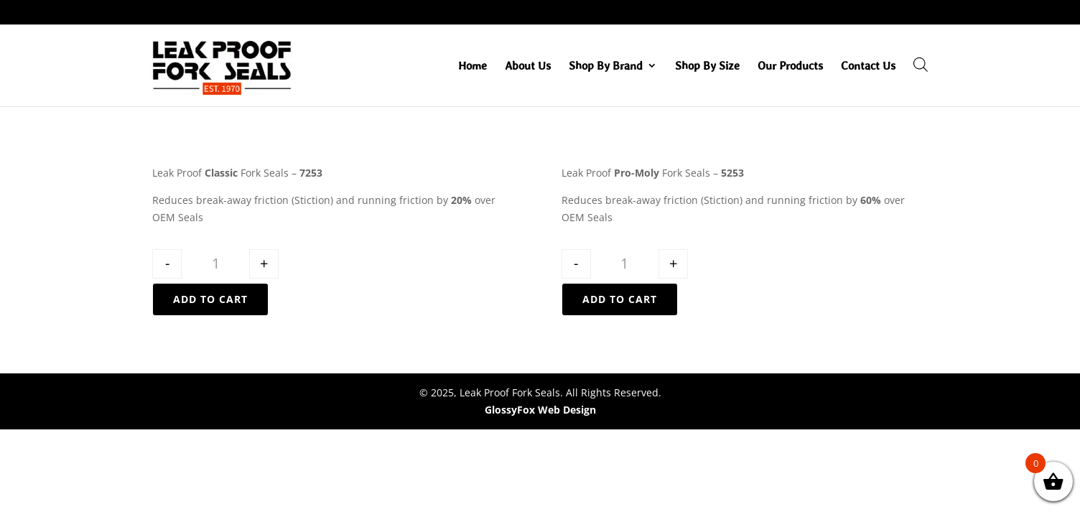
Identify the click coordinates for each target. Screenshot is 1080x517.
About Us (528, 66)
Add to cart (210, 299)
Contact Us (868, 66)
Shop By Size (707, 66)
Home (472, 66)
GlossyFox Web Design (540, 409)
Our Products (790, 66)
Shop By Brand (606, 66)
